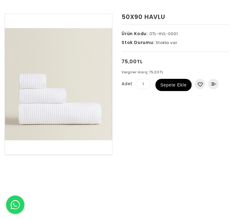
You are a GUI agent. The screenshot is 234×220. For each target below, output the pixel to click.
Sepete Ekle (173, 84)
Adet (127, 84)
